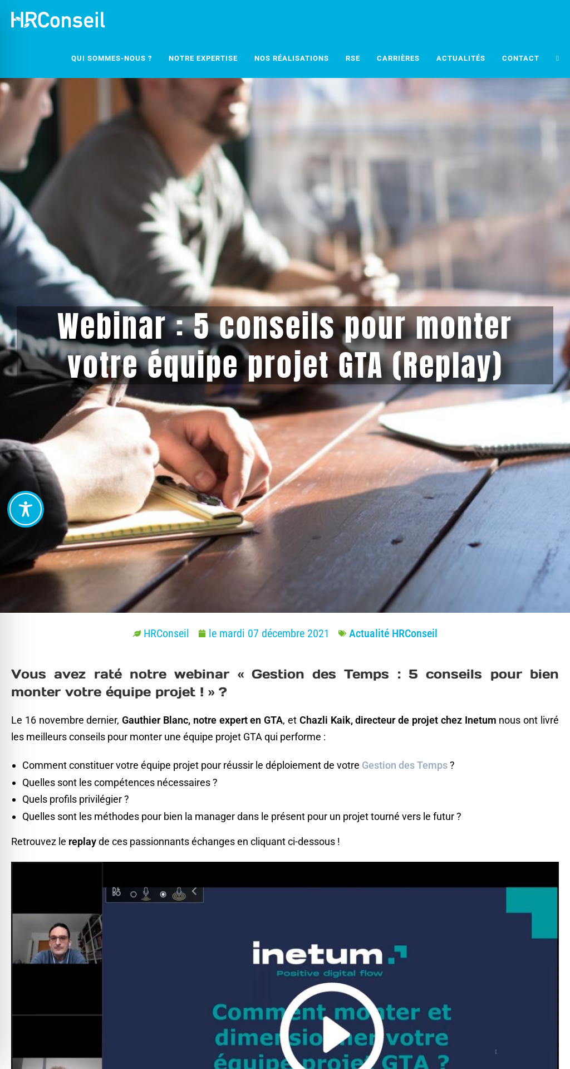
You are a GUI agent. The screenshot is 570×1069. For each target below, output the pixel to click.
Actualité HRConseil (393, 633)
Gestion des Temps (405, 765)
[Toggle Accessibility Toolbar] (25, 509)
